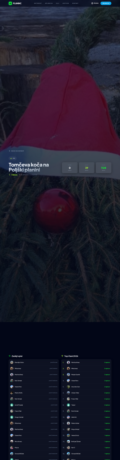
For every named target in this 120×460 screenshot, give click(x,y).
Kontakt (75, 3)
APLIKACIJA (105, 3)
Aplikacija (49, 3)
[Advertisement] (60, 339)
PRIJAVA (94, 3)
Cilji (57, 3)
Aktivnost (38, 3)
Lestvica (65, 3)
